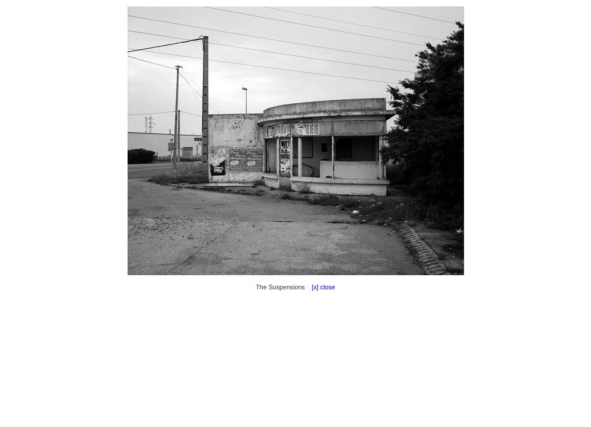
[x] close (321, 287)
